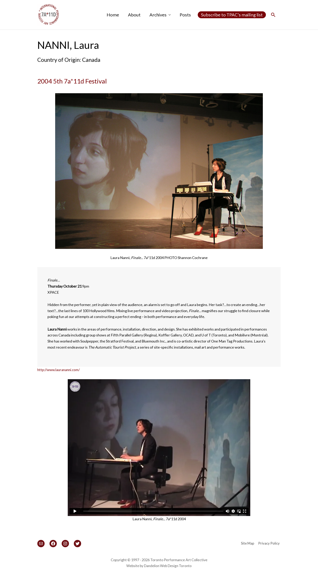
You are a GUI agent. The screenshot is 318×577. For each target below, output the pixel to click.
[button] (273, 15)
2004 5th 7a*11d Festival (87, 80)
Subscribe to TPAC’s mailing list (232, 14)
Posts (185, 14)
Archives (158, 14)
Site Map (248, 543)
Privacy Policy (270, 543)
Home (113, 14)
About (134, 14)
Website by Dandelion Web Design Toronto (159, 565)
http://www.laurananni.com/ (60, 369)
